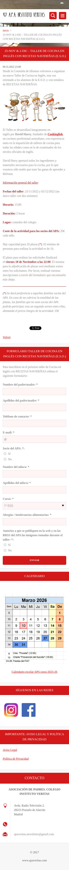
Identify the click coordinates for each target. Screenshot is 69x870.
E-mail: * (9, 432)
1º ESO (8, 506)
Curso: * (8, 498)
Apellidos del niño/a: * (17, 482)
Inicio (6, 30)
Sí (9, 453)
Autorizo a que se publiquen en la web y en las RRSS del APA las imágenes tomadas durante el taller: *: (33, 535)
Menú (62, 15)
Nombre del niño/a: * (16, 466)
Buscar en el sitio (53, 15)
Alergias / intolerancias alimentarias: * (27, 514)
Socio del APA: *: (13, 448)
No (10, 459)
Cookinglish (55, 134)
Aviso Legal (10, 750)
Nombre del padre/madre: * (20, 384)
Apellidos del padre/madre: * (21, 400)
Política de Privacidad (16, 758)
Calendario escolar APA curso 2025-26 (34, 671)
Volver (6, 337)
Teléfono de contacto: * (17, 416)
